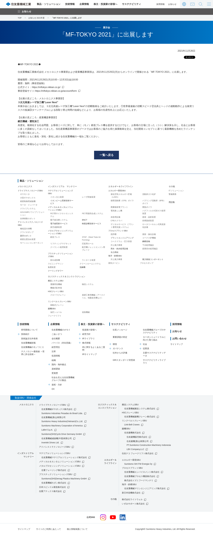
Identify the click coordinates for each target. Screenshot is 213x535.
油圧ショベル (56, 313)
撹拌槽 (113, 234)
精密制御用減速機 (28, 202)
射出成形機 (55, 260)
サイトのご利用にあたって (48, 529)
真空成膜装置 (56, 227)
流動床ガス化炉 (149, 194)
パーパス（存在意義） (62, 343)
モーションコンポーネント (31, 243)
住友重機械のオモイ (61, 330)
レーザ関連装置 (88, 197)
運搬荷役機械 (56, 284)
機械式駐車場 (56, 288)
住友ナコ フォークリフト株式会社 (138, 453)
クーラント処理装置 (59, 247)
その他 (172, 187)
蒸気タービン (114, 263)
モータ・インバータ (28, 205)
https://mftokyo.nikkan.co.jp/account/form (56, 91)
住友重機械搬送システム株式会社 (139, 409)
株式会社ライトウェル (132, 500)
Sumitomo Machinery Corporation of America (62, 426)
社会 (145, 344)
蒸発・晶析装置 (149, 217)
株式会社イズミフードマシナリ (138, 481)
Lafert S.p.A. (47, 430)
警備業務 (172, 194)
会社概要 (56, 339)
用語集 (172, 202)
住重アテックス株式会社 (50, 491)
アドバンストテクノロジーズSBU (54, 447)
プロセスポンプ (146, 263)
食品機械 (114, 252)
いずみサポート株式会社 (133, 504)
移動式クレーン (57, 305)
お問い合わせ (192, 4)
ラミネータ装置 (88, 260)
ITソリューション (176, 191)
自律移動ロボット (28, 219)
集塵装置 (52, 267)
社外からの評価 (120, 353)
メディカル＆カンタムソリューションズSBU (60, 462)
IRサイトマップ (89, 355)
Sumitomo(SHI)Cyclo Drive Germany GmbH (61, 434)
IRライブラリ (88, 339)
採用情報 (160, 4)
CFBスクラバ (116, 221)
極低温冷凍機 (26, 229)
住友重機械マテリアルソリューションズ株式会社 (64, 457)
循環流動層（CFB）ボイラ (122, 201)
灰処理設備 (115, 217)
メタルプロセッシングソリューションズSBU (60, 466)
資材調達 (56, 369)
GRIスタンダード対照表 (124, 360)
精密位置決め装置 (28, 240)
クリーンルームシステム (90, 264)
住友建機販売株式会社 (137, 437)
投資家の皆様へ (89, 330)
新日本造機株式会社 (131, 493)
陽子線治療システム (59, 220)
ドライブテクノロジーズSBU (52, 405)
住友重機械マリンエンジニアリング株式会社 (145, 489)
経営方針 (86, 334)
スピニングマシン (55, 264)
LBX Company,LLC (135, 449)
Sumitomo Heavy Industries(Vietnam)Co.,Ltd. (62, 421)
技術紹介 (25, 334)
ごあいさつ (57, 334)
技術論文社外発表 (29, 339)
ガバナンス (118, 349)
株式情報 (86, 343)
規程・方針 (57, 385)
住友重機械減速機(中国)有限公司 (56, 438)
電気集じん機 (116, 211)
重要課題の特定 (120, 337)
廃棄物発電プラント (119, 207)
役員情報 (56, 356)
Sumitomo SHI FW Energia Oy (138, 464)
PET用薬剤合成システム (92, 214)
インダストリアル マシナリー (62, 187)
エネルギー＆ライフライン (120, 187)
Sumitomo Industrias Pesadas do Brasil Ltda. (62, 414)
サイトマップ (176, 344)
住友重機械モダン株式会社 (53, 483)
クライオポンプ (27, 232)
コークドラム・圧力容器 (121, 242)
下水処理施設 (148, 245)
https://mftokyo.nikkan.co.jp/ (46, 87)
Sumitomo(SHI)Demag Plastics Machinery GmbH (64, 479)
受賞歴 (55, 373)
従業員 (146, 349)
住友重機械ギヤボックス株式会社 (56, 409)
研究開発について (29, 330)
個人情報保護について (77, 529)
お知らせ (172, 4)
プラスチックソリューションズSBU (55, 474)
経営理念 (56, 347)
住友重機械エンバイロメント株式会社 (141, 472)
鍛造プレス (55, 237)
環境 (115, 344)
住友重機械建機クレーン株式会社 (139, 417)
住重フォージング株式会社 (53, 470)
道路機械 (86, 313)
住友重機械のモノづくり (32, 347)
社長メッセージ (120, 330)
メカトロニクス (25, 187)
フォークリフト (54, 316)
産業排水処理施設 (150, 249)
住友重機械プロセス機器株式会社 (139, 476)
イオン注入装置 (57, 197)
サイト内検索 (201, 4)
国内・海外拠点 (59, 365)
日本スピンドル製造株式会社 (52, 487)
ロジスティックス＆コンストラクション (66, 277)
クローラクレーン (58, 295)
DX (53, 389)
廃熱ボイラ (147, 207)
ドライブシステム (28, 209)
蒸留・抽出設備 (149, 234)
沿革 (54, 352)
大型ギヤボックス (28, 198)
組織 (54, 360)
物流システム (87, 284)
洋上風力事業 (116, 245)
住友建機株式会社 (132, 433)
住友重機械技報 (28, 343)
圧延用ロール (87, 244)
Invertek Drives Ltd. (50, 443)
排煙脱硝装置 (148, 221)
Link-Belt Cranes (132, 425)
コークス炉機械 (149, 238)
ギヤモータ (25, 194)
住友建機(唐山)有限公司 (138, 441)
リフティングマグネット (60, 244)
